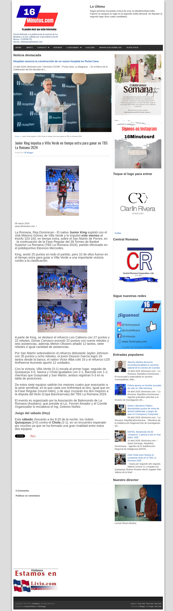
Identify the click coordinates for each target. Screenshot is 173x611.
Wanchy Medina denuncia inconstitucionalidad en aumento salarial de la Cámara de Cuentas (144, 365)
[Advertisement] (39, 461)
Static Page (132, 47)
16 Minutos (36, 603)
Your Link (141, 603)
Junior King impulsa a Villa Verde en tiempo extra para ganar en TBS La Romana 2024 (61, 145)
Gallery (90, 47)
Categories (72, 47)
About (29, 47)
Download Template (110, 47)
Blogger (142, 606)
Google (150, 606)
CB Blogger (28, 153)
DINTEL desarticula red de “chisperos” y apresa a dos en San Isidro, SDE (144, 435)
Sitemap (57, 47)
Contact (42, 47)
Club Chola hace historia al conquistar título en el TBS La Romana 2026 (142, 458)
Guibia (118, 233)
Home (18, 47)
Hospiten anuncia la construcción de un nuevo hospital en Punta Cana (56, 61)
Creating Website (30, 606)
